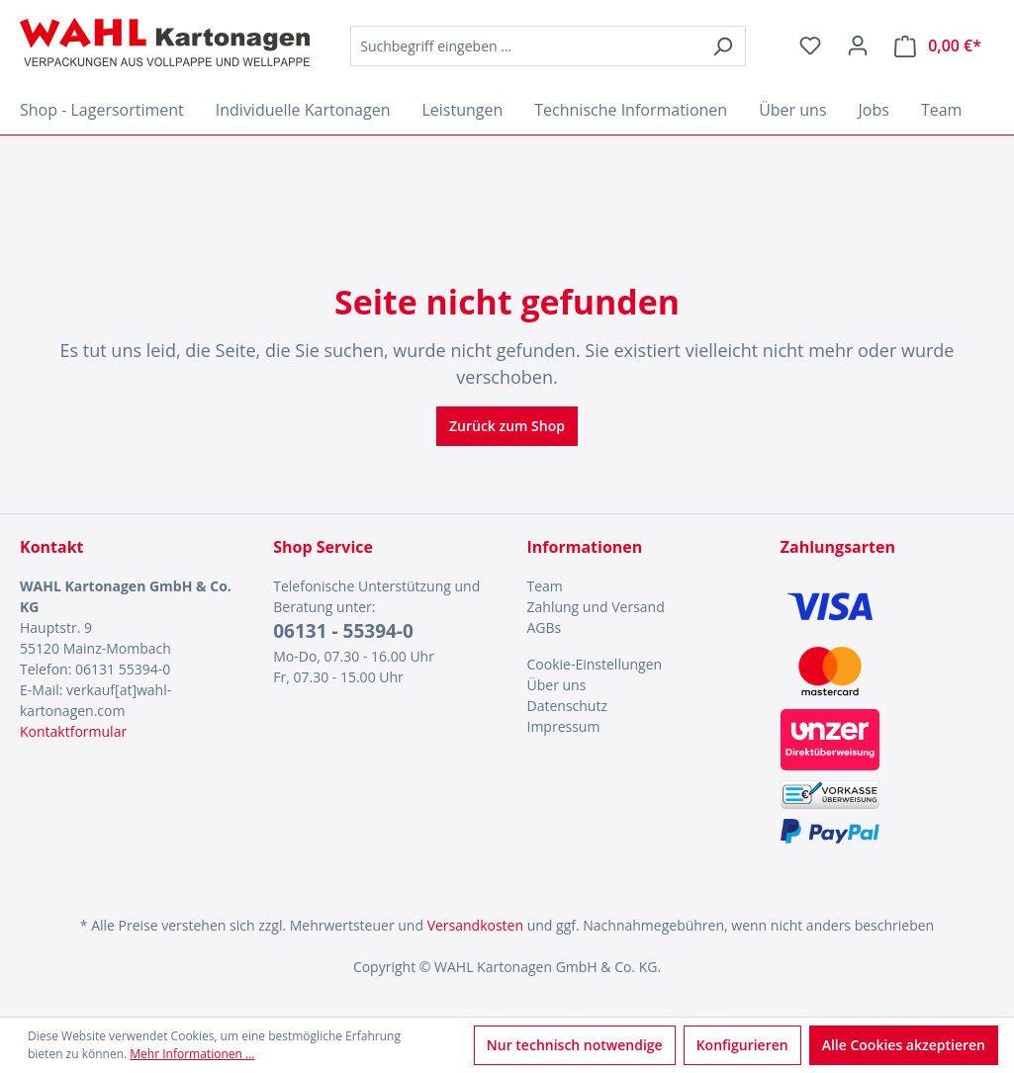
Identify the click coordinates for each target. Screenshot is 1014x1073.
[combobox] (525, 46)
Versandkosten (475, 925)
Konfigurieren (742, 1044)
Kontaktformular (73, 731)
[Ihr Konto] (857, 45)
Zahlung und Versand (596, 606)
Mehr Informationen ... (192, 1053)
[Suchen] (722, 46)
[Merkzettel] (810, 45)
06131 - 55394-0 (343, 631)
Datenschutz (567, 705)
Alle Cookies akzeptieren (903, 1044)
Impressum (563, 726)
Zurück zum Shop (507, 425)
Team (545, 586)
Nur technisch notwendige (575, 1044)
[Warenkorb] (937, 46)
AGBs (544, 627)
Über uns (557, 684)
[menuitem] (634, 586)
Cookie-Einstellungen (595, 664)
